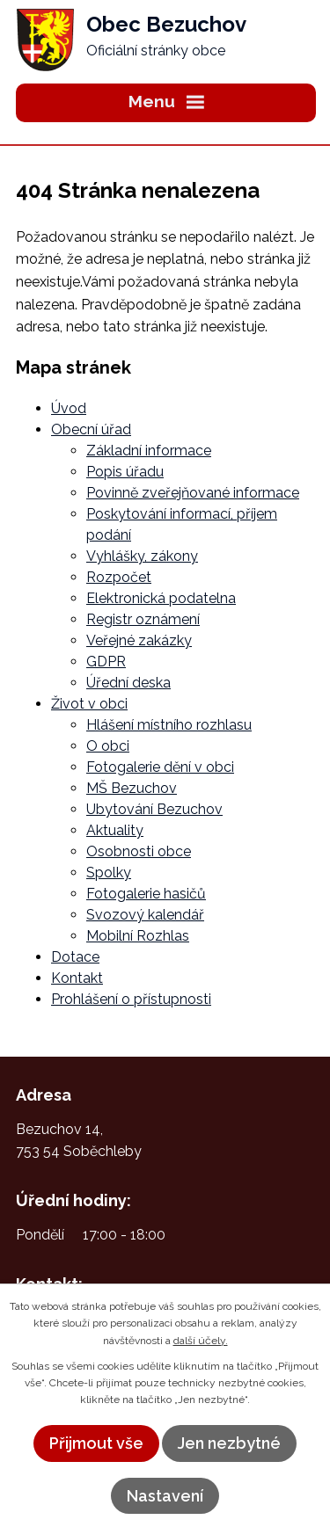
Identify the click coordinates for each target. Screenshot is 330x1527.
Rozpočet (118, 577)
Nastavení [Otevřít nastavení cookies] (165, 1496)
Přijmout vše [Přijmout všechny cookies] (96, 1443)
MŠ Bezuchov (131, 788)
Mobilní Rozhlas (137, 935)
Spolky (108, 872)
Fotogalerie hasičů (146, 893)
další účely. (200, 1340)
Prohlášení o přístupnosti (131, 999)
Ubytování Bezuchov (154, 809)
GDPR (106, 661)
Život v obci (89, 703)
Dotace (75, 957)
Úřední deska (128, 682)
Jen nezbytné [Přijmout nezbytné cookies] (229, 1443)
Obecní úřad (91, 429)
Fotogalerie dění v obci (160, 767)
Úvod (68, 408)
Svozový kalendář (145, 914)
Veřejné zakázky (139, 640)
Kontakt (77, 978)
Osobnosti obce (138, 851)
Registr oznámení (143, 619)
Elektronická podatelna (161, 598)
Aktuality (114, 830)
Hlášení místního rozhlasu (169, 724)
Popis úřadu (125, 471)
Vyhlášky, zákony (142, 556)
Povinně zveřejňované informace (192, 492)
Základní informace (148, 450)
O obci (107, 746)
